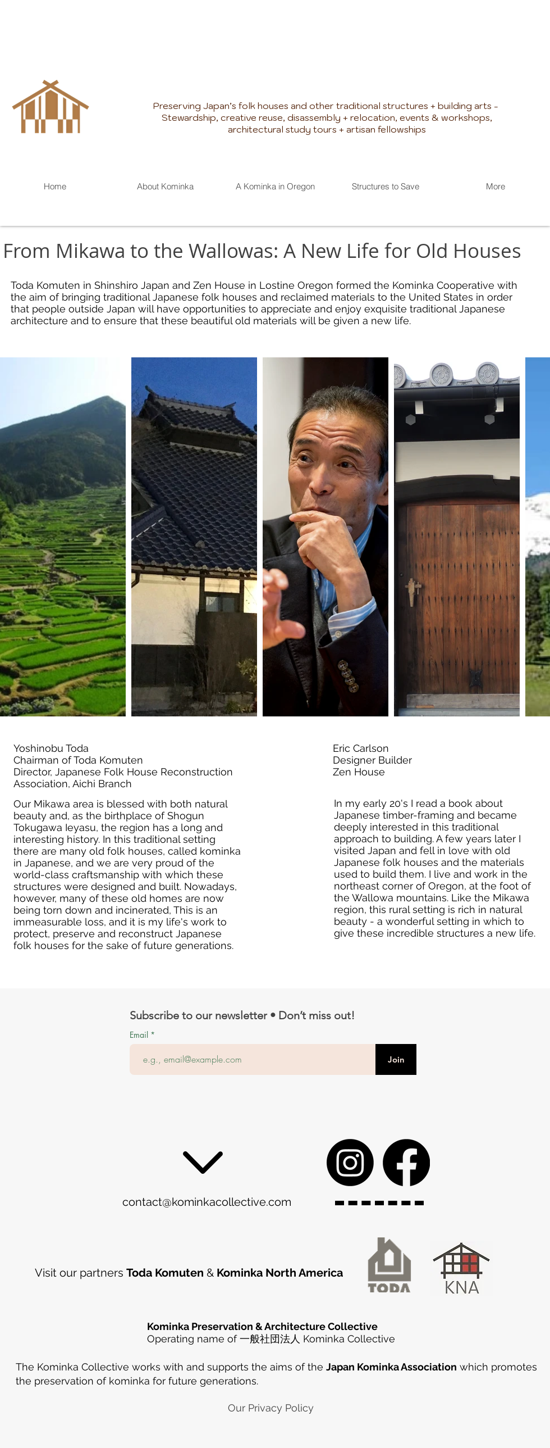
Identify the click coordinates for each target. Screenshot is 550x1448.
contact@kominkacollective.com (206, 1202)
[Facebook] (406, 1162)
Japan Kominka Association (391, 1367)
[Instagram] (350, 1162)
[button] (385, 186)
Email (140, 1035)
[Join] (395, 1059)
